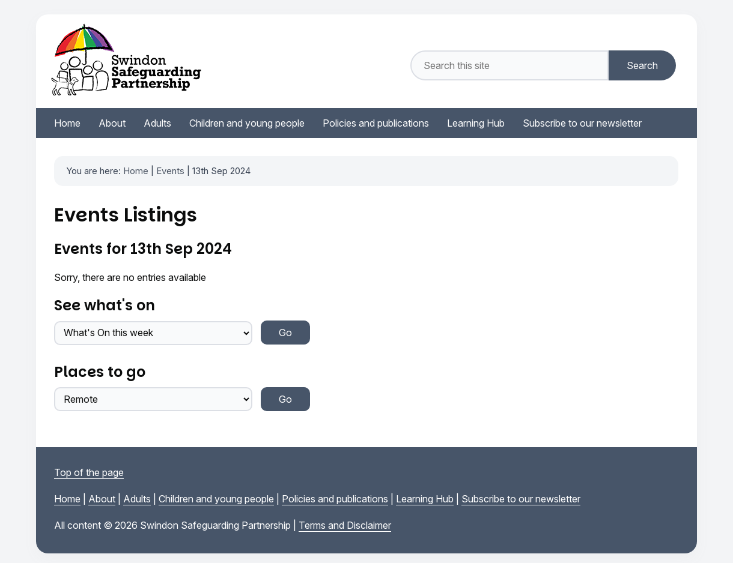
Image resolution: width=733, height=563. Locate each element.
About (101, 499)
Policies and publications (335, 499)
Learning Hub (425, 499)
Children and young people (216, 499)
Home (135, 170)
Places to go (99, 372)
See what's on (104, 305)
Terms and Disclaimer (345, 525)
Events (170, 170)
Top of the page (89, 472)
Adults (137, 499)
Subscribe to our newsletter (520, 499)
